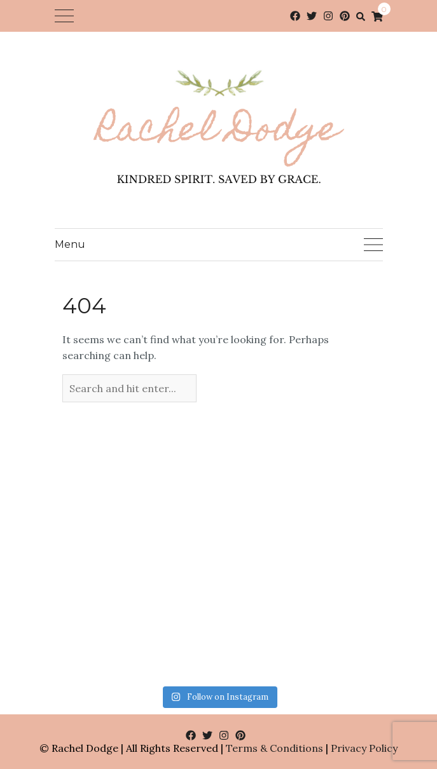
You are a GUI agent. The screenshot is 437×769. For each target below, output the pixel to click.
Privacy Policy (364, 748)
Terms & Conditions (274, 748)
